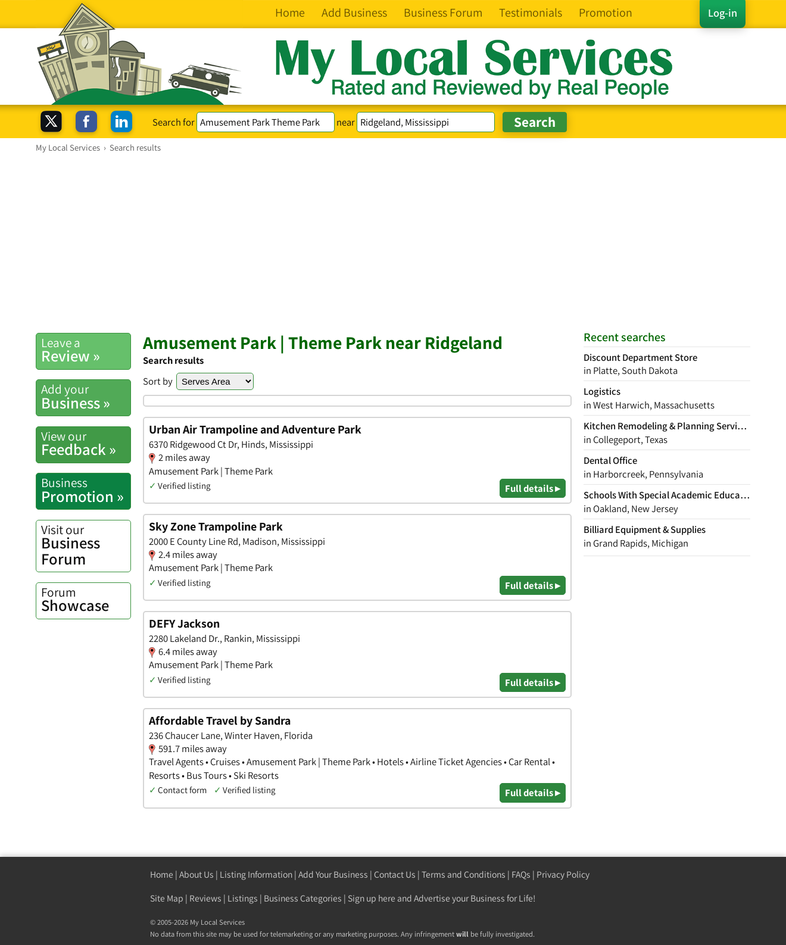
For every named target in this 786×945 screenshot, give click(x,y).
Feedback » (85, 444)
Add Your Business (333, 874)
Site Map (166, 898)
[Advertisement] (393, 242)
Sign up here (371, 898)
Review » (85, 350)
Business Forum (85, 545)
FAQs (521, 874)
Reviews (205, 898)
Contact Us (395, 874)
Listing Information (256, 874)
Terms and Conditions (464, 874)
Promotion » (85, 490)
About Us (196, 874)
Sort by (158, 381)
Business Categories (303, 898)
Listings (242, 898)
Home (161, 874)
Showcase (85, 600)
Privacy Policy (563, 874)
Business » (85, 397)
